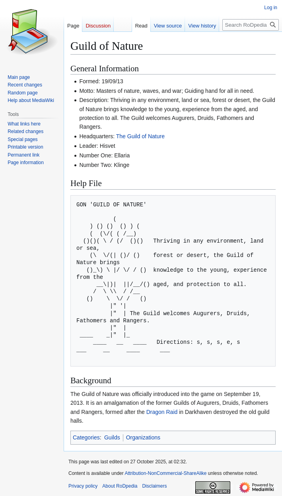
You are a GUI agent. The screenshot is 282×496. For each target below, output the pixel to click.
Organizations (143, 437)
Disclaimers (154, 486)
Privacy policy (82, 486)
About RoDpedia (119, 486)
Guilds (112, 437)
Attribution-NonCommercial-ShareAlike (165, 473)
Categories (86, 437)
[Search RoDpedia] (250, 25)
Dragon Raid (162, 412)
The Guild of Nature (140, 136)
